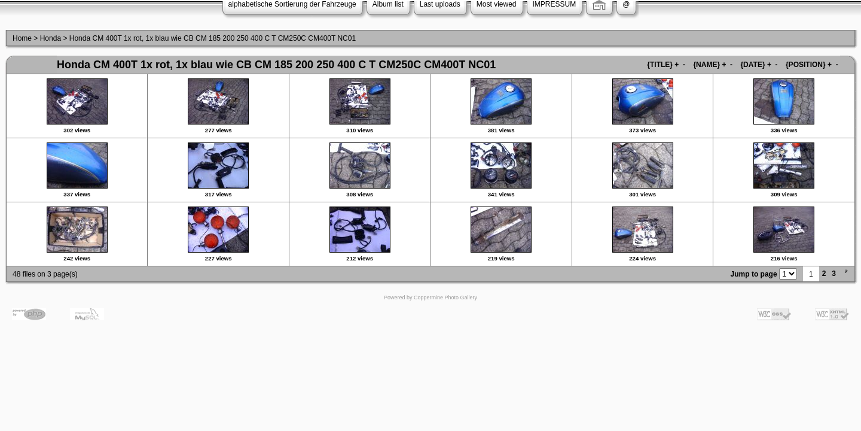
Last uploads (440, 4)
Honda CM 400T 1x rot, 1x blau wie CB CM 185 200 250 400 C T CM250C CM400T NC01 (212, 38)
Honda (50, 38)
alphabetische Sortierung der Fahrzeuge (292, 4)
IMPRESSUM (554, 4)
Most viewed (497, 4)
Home (22, 38)
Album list (388, 4)
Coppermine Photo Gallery (445, 298)
